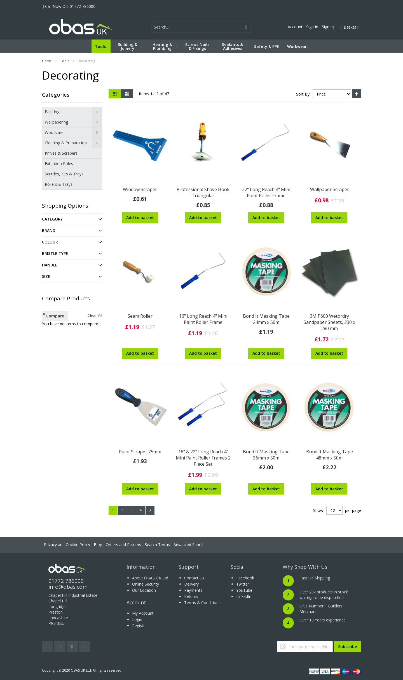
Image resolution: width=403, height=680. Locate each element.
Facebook (245, 578)
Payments (193, 590)
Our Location (144, 590)
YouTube (244, 590)
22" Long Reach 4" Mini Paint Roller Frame (266, 192)
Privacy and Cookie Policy (67, 544)
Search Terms (157, 544)
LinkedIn (243, 596)
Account (295, 26)
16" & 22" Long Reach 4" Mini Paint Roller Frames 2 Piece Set (203, 458)
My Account (143, 613)
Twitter (242, 584)
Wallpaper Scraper (329, 189)
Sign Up (329, 26)
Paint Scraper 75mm (140, 452)
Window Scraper (140, 189)
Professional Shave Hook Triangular (203, 192)
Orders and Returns (123, 544)
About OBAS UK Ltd (150, 578)
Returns (191, 596)
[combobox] (201, 27)
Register (139, 625)
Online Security (145, 584)
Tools (64, 61)
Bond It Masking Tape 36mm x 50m (266, 455)
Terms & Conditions (202, 602)
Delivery (191, 584)
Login (137, 619)
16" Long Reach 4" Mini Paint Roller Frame (203, 319)
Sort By (303, 94)
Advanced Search (189, 544)
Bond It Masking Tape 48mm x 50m (329, 455)
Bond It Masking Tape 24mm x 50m (266, 319)
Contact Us (194, 578)
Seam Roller (140, 316)
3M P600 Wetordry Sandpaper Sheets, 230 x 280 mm (329, 322)
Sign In (312, 26)
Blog (98, 544)
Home (47, 61)
